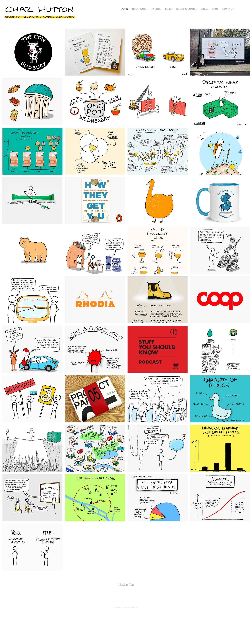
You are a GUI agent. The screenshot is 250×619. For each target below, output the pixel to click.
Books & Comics (186, 9)
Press (204, 9)
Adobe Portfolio (130, 607)
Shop (215, 9)
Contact (228, 9)
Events (156, 9)
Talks (168, 9)
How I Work (140, 9)
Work (124, 9)
